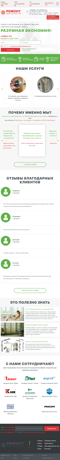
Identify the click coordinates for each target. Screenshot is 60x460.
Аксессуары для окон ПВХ (36, 341)
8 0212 (9, 427)
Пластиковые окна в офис (36, 325)
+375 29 (8, 432)
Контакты (47, 449)
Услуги (39, 443)
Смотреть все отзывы (30, 290)
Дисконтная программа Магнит (54, 59)
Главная (39, 440)
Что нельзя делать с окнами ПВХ (39, 309)
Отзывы (39, 446)
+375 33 (9, 430)
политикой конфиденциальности (20, 46)
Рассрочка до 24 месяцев (12, 59)
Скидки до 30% (41, 59)
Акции (39, 449)
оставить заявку (30, 164)
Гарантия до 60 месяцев (28, 59)
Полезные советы (50, 440)
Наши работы (48, 443)
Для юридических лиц (51, 446)
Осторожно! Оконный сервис (52, 17)
